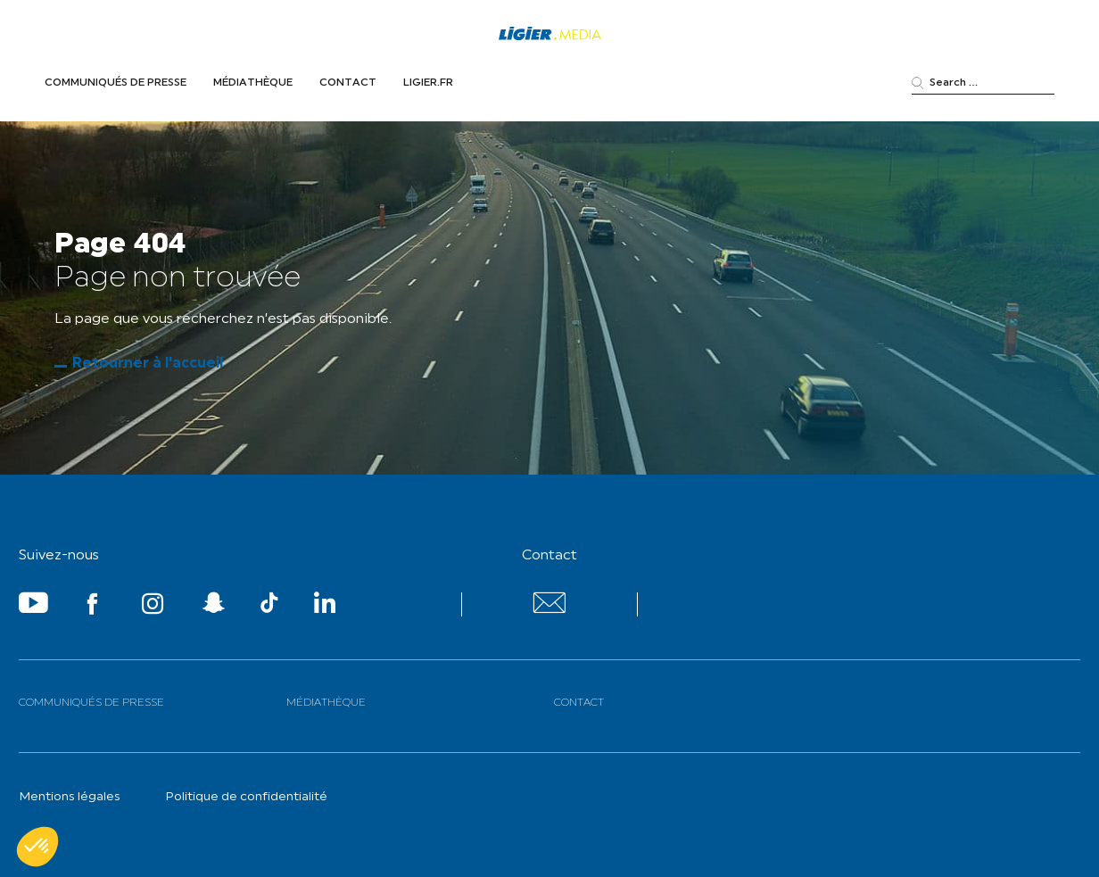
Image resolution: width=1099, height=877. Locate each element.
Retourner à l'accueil (147, 364)
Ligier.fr (428, 83)
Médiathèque (253, 83)
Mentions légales (69, 797)
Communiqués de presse (115, 83)
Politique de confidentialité (246, 797)
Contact (347, 83)
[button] (37, 846)
